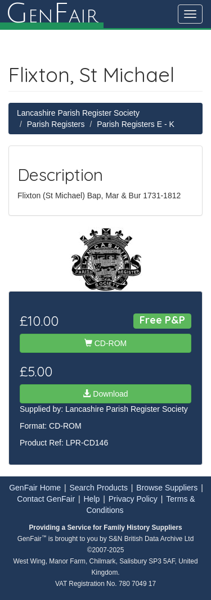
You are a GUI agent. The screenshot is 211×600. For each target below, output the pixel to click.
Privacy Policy (133, 498)
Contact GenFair (46, 498)
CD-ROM (105, 343)
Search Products (98, 487)
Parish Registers (56, 124)
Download (105, 393)
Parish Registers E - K (135, 124)
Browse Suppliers (166, 487)
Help (92, 498)
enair (52, 14)
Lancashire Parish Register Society (78, 112)
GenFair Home (35, 487)
